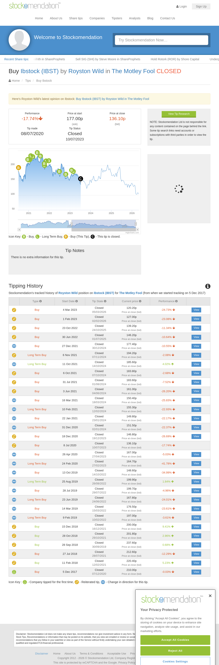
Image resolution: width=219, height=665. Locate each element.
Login (181, 6)
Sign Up (201, 6)
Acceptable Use (116, 653)
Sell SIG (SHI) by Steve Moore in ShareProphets (110, 59)
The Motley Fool (133, 71)
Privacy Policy (126, 662)
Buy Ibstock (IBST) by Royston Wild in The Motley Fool (112, 99)
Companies (97, 18)
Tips (28, 80)
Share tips (76, 18)
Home (39, 18)
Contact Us (167, 18)
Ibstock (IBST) (40, 71)
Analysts (134, 18)
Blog (150, 18)
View (196, 309)
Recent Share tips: (16, 59)
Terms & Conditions (91, 653)
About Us (56, 18)
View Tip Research (179, 113)
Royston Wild (86, 71)
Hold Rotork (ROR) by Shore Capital (178, 59)
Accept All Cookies (175, 656)
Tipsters (117, 18)
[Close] (210, 612)
